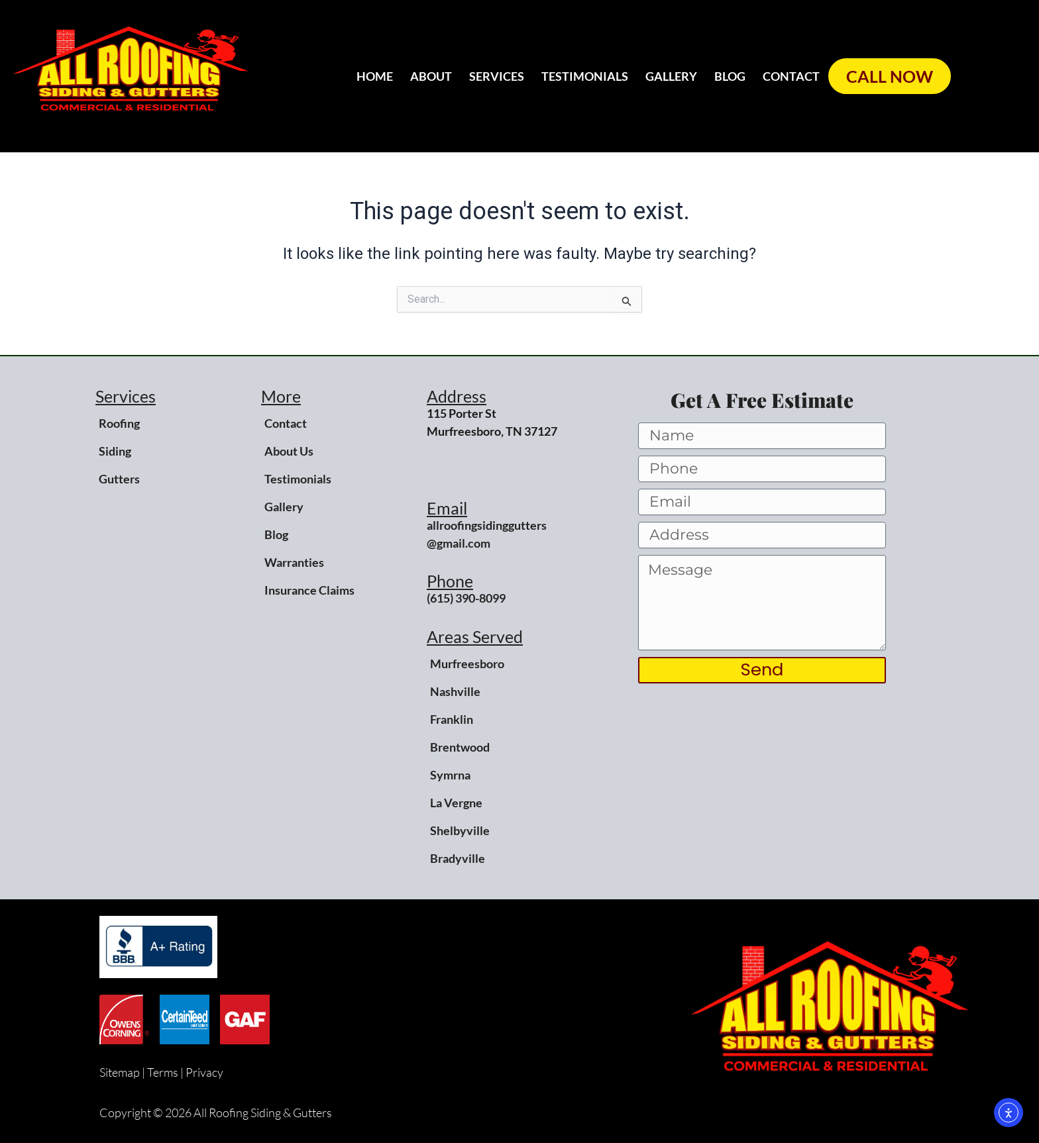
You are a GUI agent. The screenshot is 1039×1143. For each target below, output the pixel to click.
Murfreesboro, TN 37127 (492, 431)
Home (374, 76)
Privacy (204, 1072)
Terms (162, 1072)
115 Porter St (461, 413)
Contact (791, 76)
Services (496, 76)
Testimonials (584, 76)
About (431, 76)
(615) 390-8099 (466, 598)
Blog (729, 76)
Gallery (671, 76)
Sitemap (119, 1072)
